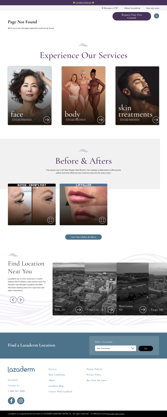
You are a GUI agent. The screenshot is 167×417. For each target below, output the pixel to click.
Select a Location (103, 341)
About (52, 380)
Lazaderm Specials (83, 2)
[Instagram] (20, 400)
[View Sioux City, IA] (110, 309)
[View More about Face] (46, 119)
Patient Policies (94, 369)
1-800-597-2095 (16, 391)
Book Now (102, 16)
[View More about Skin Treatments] (156, 119)
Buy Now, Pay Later (97, 380)
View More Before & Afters (83, 237)
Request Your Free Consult (132, 16)
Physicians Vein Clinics (116, 414)
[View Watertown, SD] (143, 309)
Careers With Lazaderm (60, 391)
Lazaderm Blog (56, 386)
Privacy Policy (94, 374)
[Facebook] (11, 400)
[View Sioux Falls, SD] (78, 309)
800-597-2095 (152, 8)
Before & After (73, 16)
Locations (56, 16)
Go (145, 348)
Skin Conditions (57, 374)
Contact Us (14, 385)
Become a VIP (111, 8)
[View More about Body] (100, 119)
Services (43, 16)
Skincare (89, 16)
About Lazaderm (132, 8)
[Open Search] (156, 15)
